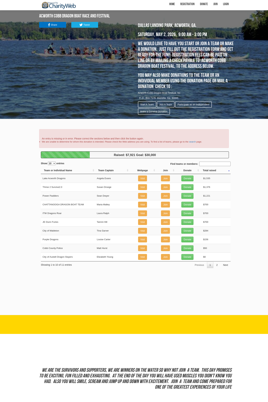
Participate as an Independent (193, 104)
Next (225, 265)
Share (52, 24)
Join (215, 4)
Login (226, 4)
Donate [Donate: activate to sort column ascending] (187, 170)
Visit (142, 178)
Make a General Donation (154, 111)
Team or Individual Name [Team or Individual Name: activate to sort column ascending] (58, 170)
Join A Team (165, 104)
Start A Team (147, 104)
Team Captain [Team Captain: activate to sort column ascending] (106, 170)
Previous (199, 265)
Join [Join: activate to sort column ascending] (165, 170)
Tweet (84, 24)
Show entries (52, 163)
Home (172, 4)
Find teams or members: (200, 164)
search (192, 141)
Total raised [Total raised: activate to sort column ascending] (209, 170)
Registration (187, 4)
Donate (204, 4)
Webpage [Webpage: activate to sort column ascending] (142, 170)
